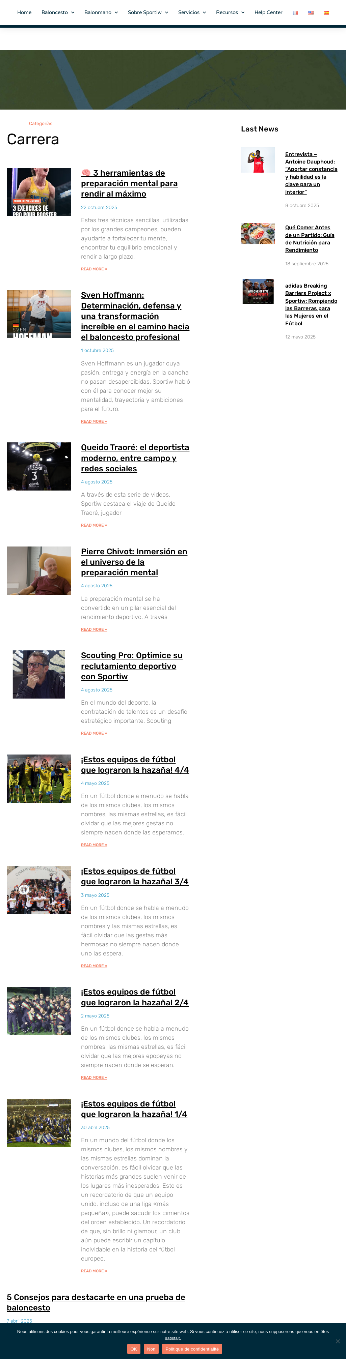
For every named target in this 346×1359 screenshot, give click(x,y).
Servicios (192, 12)
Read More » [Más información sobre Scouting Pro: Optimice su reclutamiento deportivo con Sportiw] (94, 733)
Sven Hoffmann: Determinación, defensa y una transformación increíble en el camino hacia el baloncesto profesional (135, 316)
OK (134, 1349)
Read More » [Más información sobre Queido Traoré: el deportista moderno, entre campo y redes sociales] (94, 525)
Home (24, 12)
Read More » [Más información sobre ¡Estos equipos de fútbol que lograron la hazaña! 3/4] (94, 966)
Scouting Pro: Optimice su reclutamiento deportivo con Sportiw (132, 666)
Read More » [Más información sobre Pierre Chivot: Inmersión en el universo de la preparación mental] (94, 629)
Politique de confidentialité (192, 1349)
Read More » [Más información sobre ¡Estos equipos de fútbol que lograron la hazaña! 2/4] (94, 1077)
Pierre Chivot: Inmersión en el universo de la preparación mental (134, 562)
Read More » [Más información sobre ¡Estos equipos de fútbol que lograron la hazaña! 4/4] (94, 845)
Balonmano (101, 12)
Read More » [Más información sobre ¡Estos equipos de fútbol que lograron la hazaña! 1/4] (94, 1271)
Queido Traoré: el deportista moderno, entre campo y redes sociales (135, 458)
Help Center (269, 12)
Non (151, 1349)
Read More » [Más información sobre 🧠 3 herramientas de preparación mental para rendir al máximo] (94, 269)
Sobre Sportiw (148, 12)
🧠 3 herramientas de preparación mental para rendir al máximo (129, 183)
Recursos (230, 12)
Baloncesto (58, 12)
